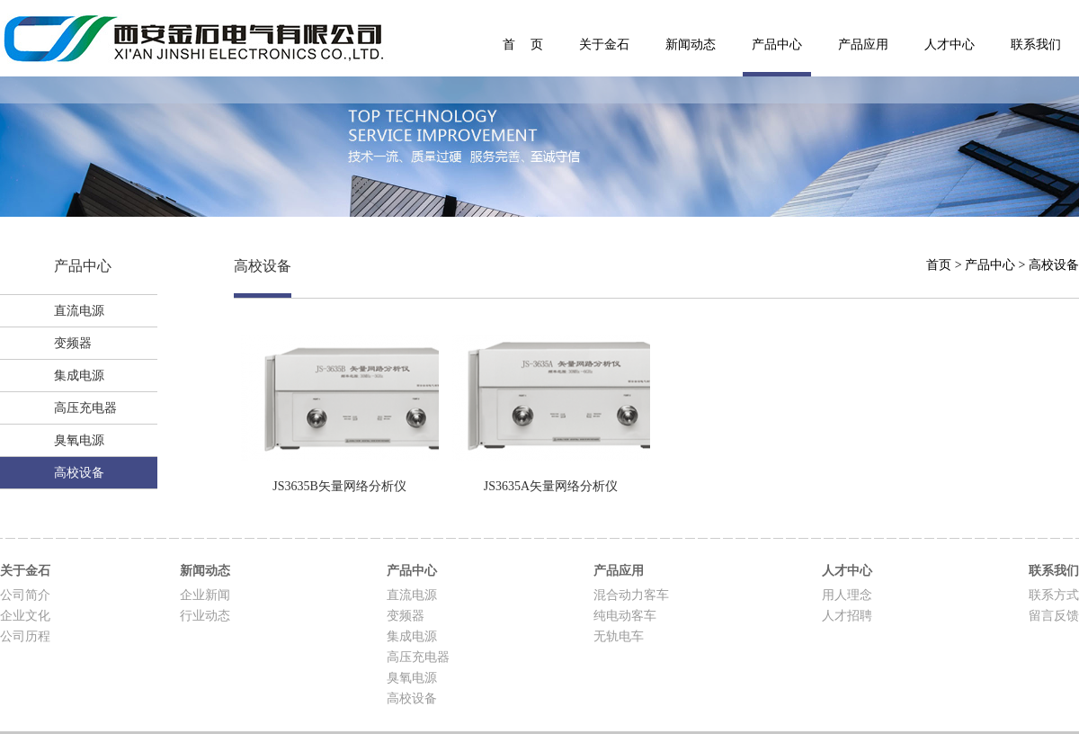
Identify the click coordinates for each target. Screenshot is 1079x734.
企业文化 (25, 615)
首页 (938, 265)
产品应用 (863, 44)
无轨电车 (618, 636)
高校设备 (79, 472)
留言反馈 (1054, 615)
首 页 (523, 44)
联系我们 (1036, 44)
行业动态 (205, 615)
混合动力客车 (631, 595)
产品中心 (777, 44)
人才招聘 (847, 615)
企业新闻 (205, 595)
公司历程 (25, 636)
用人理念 (847, 595)
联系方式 (1054, 595)
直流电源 (79, 311)
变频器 (73, 343)
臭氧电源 (79, 440)
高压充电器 (85, 408)
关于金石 (604, 44)
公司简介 (25, 595)
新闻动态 (690, 44)
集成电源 (79, 375)
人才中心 (949, 44)
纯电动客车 (624, 615)
